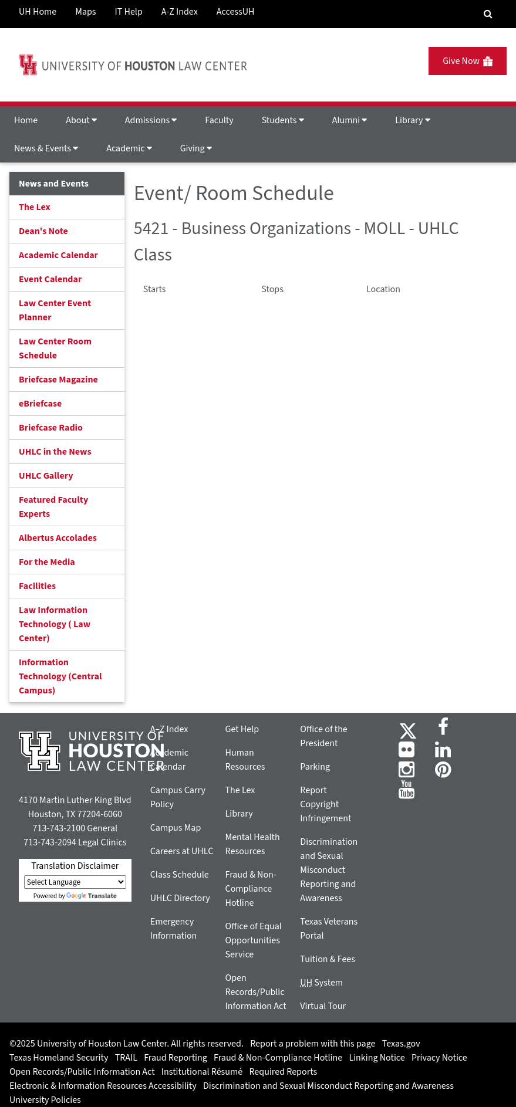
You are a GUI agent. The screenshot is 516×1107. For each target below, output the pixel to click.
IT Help (129, 11)
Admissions (151, 120)
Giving (196, 148)
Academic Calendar (58, 255)
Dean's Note (43, 231)
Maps (85, 11)
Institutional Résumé (201, 1071)
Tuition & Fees (327, 959)
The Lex (34, 207)
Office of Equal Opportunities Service (253, 940)
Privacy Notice (439, 1057)
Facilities (37, 586)
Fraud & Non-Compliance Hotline (250, 888)
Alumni (349, 120)
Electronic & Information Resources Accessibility (103, 1085)
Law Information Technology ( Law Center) (54, 624)
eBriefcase (40, 403)
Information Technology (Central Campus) (60, 676)
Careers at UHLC (182, 851)
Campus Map (175, 827)
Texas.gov (401, 1043)
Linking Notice (376, 1057)
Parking (315, 766)
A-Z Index (179, 11)
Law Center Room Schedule (55, 348)
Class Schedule (179, 874)
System (321, 982)
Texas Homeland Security (58, 1057)
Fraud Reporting (175, 1057)
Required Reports (283, 1071)
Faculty (219, 120)
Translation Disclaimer (75, 865)
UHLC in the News (55, 451)
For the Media (47, 562)
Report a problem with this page (312, 1043)
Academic (128, 148)
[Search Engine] (488, 14)
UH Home (37, 11)
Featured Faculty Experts (53, 506)
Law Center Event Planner (55, 310)
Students (283, 120)
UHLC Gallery (46, 475)
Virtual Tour (323, 1006)
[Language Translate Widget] (75, 882)
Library (412, 120)
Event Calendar (50, 279)
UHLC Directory (180, 898)
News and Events (54, 183)
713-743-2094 (49, 842)
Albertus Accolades (58, 538)
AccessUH (236, 11)
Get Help (242, 729)
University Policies (45, 1100)
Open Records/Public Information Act (255, 992)
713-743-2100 (59, 828)
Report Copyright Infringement (325, 804)
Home (26, 120)
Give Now (468, 61)
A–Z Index (169, 729)
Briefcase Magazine (58, 379)
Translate (91, 896)
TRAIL (126, 1057)
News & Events (46, 148)
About (81, 120)
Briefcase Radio (51, 427)
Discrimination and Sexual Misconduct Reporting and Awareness (329, 870)
